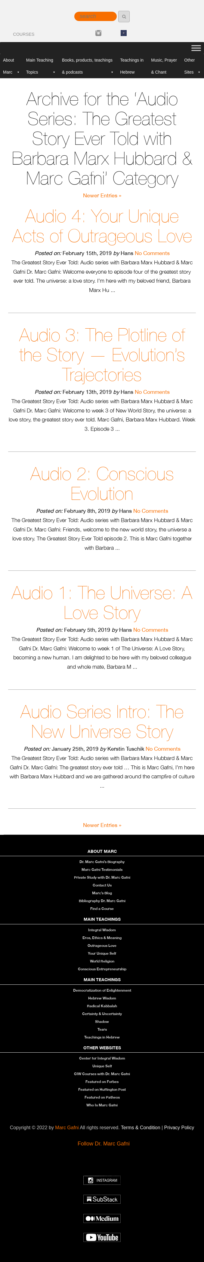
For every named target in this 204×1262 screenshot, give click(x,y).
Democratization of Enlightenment (102, 990)
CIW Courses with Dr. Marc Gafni (102, 1074)
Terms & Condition (141, 1127)
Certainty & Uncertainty (102, 1013)
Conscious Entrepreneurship (102, 969)
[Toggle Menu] (196, 48)
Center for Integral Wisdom (102, 1058)
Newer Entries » (102, 195)
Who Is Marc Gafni (102, 1105)
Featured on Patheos (102, 1097)
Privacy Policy (179, 1127)
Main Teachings (102, 919)
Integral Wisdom (102, 930)
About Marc (11, 62)
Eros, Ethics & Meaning (102, 937)
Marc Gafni (67, 1127)
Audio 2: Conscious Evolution (102, 483)
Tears (102, 1029)
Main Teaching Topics (41, 62)
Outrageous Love (102, 945)
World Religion (102, 961)
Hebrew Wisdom (102, 998)
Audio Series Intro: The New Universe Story (102, 721)
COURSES (23, 34)
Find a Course (102, 908)
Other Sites (192, 62)
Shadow (102, 1021)
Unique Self (102, 1066)
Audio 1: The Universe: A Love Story (102, 602)
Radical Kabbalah (102, 1006)
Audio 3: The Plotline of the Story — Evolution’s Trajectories (102, 354)
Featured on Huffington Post (102, 1089)
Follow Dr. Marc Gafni (104, 1144)
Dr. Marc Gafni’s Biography (102, 861)
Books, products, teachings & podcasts (88, 62)
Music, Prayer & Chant (164, 62)
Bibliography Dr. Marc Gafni (102, 901)
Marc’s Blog (102, 893)
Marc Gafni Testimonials (102, 869)
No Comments (152, 253)
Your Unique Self (102, 953)
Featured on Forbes (102, 1081)
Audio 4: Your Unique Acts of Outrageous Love (102, 225)
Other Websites (102, 1047)
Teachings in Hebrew (132, 62)
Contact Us (102, 885)
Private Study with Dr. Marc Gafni (102, 877)
